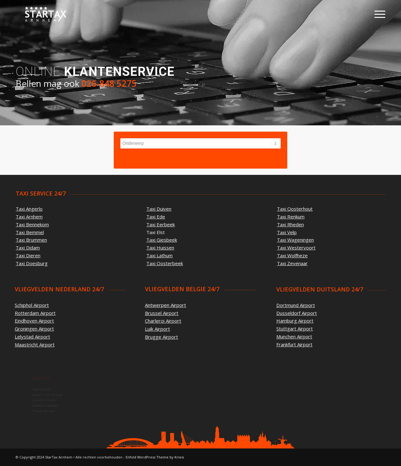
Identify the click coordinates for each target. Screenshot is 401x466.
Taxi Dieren (28, 255)
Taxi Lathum (159, 255)
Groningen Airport (34, 328)
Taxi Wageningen (295, 240)
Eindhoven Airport (34, 320)
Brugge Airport (164, 335)
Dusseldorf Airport (307, 315)
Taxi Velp (286, 232)
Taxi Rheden (289, 224)
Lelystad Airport (32, 336)
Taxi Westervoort (295, 247)
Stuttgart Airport (306, 325)
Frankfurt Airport (305, 336)
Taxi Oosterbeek (164, 263)
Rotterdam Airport (35, 313)
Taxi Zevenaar (291, 263)
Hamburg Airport (306, 320)
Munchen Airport (305, 331)
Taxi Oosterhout (294, 208)
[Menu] (377, 14)
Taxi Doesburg (32, 263)
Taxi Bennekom (32, 224)
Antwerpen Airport (168, 306)
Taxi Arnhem (29, 216)
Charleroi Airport (166, 320)
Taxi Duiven (158, 209)
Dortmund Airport (306, 309)
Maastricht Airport (35, 344)
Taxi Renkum (290, 216)
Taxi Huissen (160, 247)
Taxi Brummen (31, 240)
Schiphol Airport (32, 305)
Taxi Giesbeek (161, 240)
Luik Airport (160, 328)
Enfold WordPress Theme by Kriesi (155, 457)
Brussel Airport (164, 313)
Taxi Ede (155, 216)
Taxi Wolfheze (291, 256)
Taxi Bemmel (30, 232)
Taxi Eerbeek (160, 224)
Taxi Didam (28, 247)
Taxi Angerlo (29, 209)
